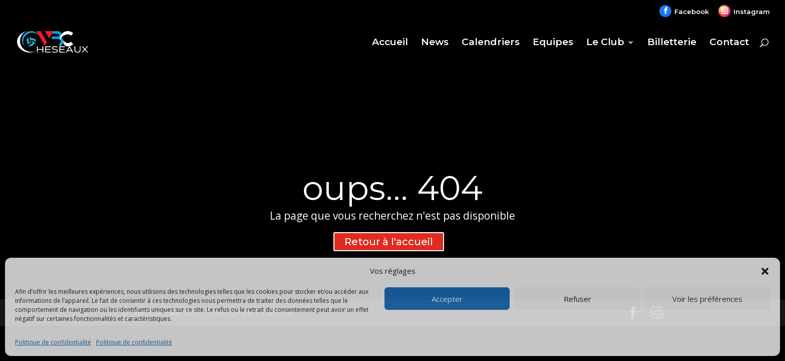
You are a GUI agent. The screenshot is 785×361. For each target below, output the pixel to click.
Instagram (751, 11)
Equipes (553, 43)
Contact (729, 43)
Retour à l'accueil (388, 242)
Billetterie (671, 43)
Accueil (390, 43)
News (435, 43)
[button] (765, 271)
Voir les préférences (707, 299)
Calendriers (491, 43)
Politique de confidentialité (53, 342)
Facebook (691, 11)
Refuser (577, 299)
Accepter (447, 299)
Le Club (605, 43)
